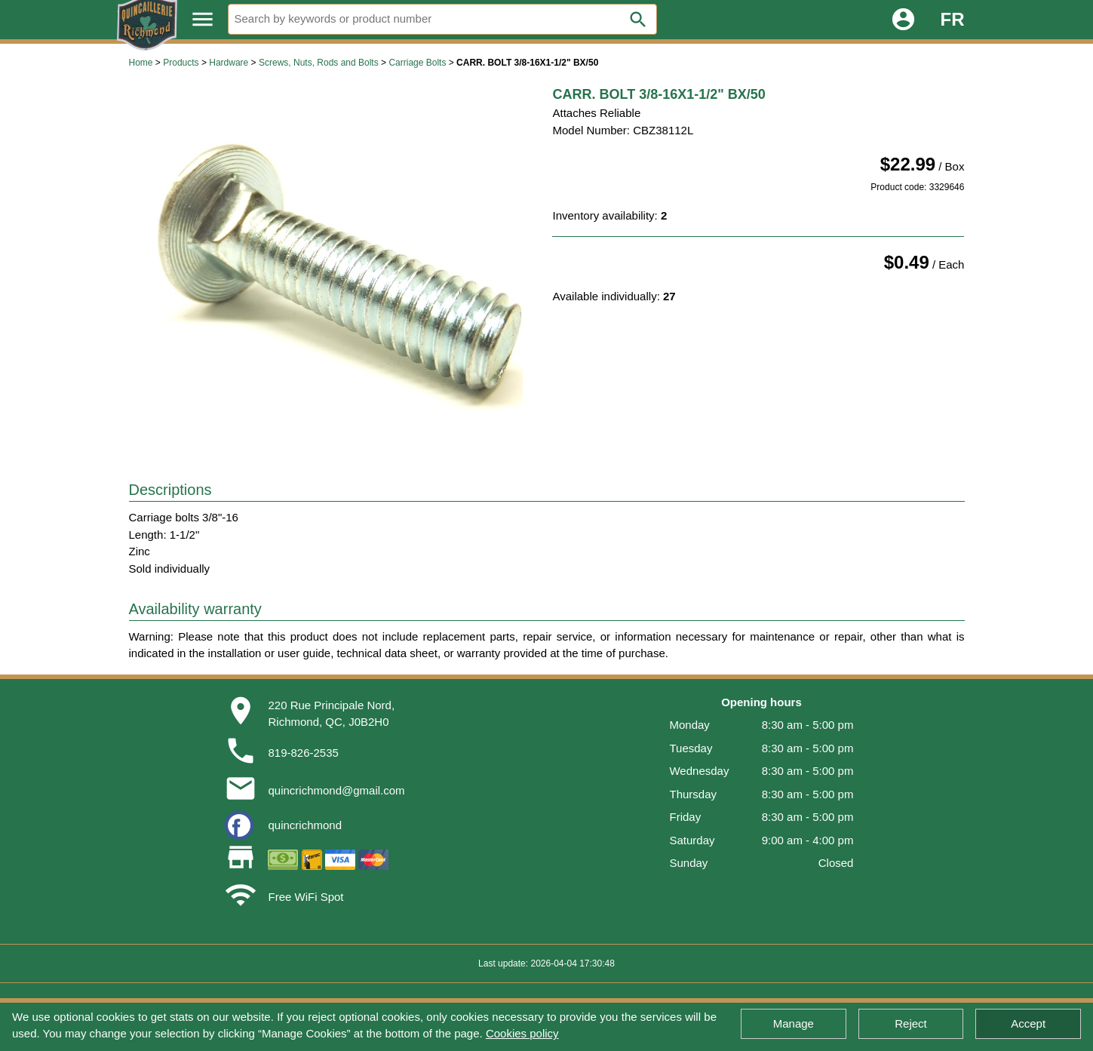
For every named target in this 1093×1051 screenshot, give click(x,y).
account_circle (903, 19)
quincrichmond (305, 825)
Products (180, 62)
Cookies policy (522, 1033)
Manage (793, 1023)
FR (953, 19)
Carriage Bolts (417, 62)
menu (202, 19)
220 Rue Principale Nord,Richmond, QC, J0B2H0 (331, 714)
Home (141, 62)
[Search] (443, 19)
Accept (1028, 1023)
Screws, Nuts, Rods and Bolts (319, 62)
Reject (911, 1023)
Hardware (228, 62)
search (638, 19)
